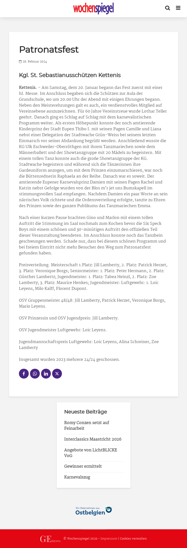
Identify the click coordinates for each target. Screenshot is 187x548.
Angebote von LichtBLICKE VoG (90, 453)
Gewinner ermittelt (83, 466)
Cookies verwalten (133, 538)
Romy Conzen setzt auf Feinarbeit (86, 426)
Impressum (109, 538)
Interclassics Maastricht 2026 (92, 439)
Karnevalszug (77, 477)
